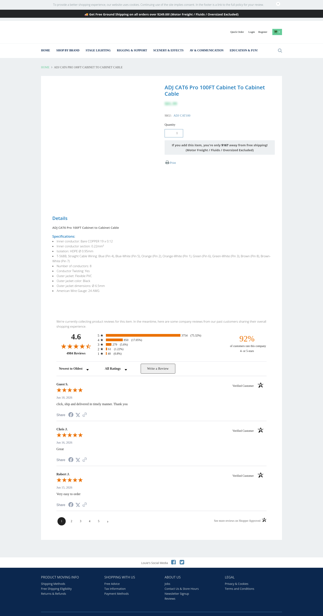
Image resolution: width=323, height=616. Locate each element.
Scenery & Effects (168, 50)
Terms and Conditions (239, 580)
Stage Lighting (98, 50)
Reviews (170, 590)
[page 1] (61, 513)
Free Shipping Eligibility (56, 580)
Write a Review (158, 360)
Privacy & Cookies (236, 575)
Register (262, 31)
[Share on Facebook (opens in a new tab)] (70, 407)
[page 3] (80, 513)
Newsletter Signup (177, 585)
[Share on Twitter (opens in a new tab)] (77, 406)
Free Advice (112, 575)
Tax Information (115, 580)
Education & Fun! (244, 50)
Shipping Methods (53, 575)
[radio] (161, 327)
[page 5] (98, 513)
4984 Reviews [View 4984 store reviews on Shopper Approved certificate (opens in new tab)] (81, 345)
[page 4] (89, 513)
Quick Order (237, 31)
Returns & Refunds (53, 585)
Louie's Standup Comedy (114, 610)
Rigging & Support (132, 50)
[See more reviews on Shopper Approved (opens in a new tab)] (84, 406)
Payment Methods (116, 585)
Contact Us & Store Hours (182, 580)
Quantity (170, 124)
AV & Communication (207, 50)
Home (45, 50)
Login (251, 31)
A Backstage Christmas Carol (154, 610)
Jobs (167, 575)
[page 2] (71, 513)
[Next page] (107, 513)
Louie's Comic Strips (80, 610)
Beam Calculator (52, 610)
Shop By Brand (68, 50)
